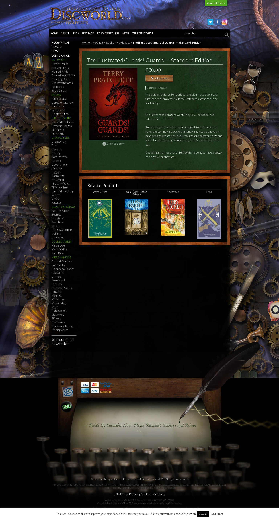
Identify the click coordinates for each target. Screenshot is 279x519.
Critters (56, 276)
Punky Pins (58, 133)
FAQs (76, 33)
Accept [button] (203, 513)
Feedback (88, 33)
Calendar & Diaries (63, 268)
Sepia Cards (59, 90)
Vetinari (56, 195)
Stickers (56, 318)
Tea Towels (58, 322)
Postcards (58, 86)
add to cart (159, 78)
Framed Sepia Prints (63, 75)
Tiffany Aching (60, 187)
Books (56, 94)
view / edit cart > (216, 3)
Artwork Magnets (62, 261)
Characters (60, 137)
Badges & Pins (61, 118)
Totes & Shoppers (62, 229)
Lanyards (57, 291)
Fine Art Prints (60, 67)
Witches (56, 202)
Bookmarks (58, 265)
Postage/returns (108, 33)
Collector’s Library (62, 102)
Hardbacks (58, 106)
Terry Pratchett (142, 33)
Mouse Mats (59, 303)
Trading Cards (60, 329)
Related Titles (60, 113)
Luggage (56, 172)
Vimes (55, 198)
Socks (55, 226)
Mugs (55, 307)
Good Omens (59, 164)
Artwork (58, 59)
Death (55, 145)
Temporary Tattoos (63, 326)
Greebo (56, 160)
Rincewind (58, 179)
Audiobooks (59, 98)
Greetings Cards (61, 79)
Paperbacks (58, 110)
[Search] (206, 33)
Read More (216, 513)
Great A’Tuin (59, 141)
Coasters (57, 272)
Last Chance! (61, 55)
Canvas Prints (60, 63)
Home (54, 33)
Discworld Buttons (63, 122)
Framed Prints (60, 71)
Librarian (57, 168)
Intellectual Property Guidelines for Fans (140, 494)
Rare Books (58, 245)
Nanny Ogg (58, 175)
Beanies (56, 214)
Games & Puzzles (62, 288)
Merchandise (59, 249)
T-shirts (56, 233)
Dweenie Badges (62, 125)
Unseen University (62, 191)
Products (98, 42)
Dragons (57, 149)
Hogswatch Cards (62, 82)
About (65, 33)
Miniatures (58, 299)
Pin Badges (58, 129)
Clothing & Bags (63, 206)
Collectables (62, 241)
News (125, 33)
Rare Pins (57, 253)
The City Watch (61, 183)
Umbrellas (57, 237)
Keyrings (57, 295)
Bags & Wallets (60, 210)
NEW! (55, 51)
